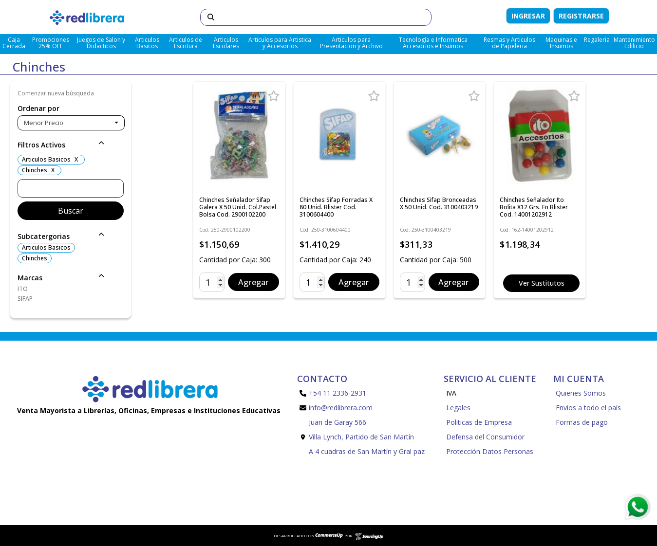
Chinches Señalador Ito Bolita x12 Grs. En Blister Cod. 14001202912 (534, 207)
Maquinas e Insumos (561, 43)
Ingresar (528, 15)
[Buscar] (316, 17)
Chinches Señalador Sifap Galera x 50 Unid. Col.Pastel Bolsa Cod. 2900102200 (237, 207)
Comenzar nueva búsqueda (56, 93)
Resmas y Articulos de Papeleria (509, 43)
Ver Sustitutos (541, 283)
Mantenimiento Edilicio (634, 43)
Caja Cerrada (13, 43)
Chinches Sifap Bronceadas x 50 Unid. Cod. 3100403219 (439, 203)
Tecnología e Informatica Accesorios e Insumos (433, 43)
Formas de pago (582, 422)
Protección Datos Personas (489, 451)
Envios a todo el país (588, 407)
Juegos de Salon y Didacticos (101, 43)
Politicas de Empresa (479, 422)
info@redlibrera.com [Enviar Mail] (336, 407)
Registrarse (581, 15)
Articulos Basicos (147, 43)
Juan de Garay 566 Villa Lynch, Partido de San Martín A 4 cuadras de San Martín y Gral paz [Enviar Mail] (362, 437)
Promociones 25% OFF (50, 43)
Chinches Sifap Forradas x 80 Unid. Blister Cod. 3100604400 (336, 207)
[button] (71, 145)
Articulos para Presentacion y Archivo (351, 43)
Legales (458, 407)
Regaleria (597, 40)
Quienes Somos (581, 393)
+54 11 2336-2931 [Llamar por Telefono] (333, 393)
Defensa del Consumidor (485, 436)
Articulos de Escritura (185, 43)
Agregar (253, 282)
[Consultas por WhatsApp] (637, 507)
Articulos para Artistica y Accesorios (279, 43)
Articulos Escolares (226, 43)
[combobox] (71, 122)
